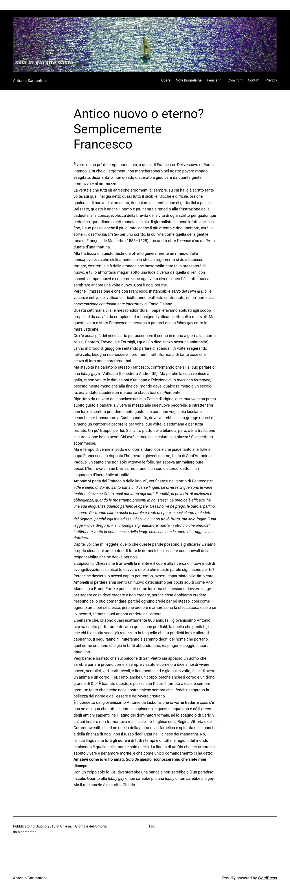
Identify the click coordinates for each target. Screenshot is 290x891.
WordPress (267, 878)
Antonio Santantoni (30, 80)
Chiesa (65, 826)
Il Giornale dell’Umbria (89, 826)
